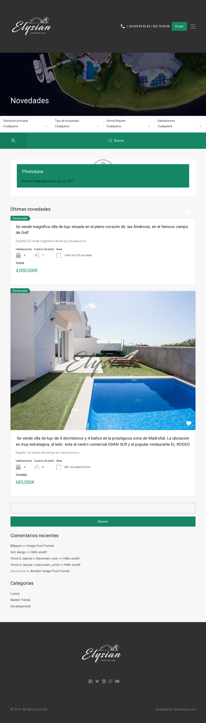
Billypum (16, 546)
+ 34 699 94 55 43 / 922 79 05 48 (148, 26)
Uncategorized (20, 606)
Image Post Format (40, 546)
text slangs (18, 552)
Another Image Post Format (49, 571)
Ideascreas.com (184, 709)
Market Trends (20, 600)
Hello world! (39, 552)
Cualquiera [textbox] (10, 126)
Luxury (15, 594)
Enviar (179, 26)
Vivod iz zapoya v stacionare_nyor (34, 558)
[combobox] (26, 126)
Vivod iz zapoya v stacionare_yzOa (35, 565)
